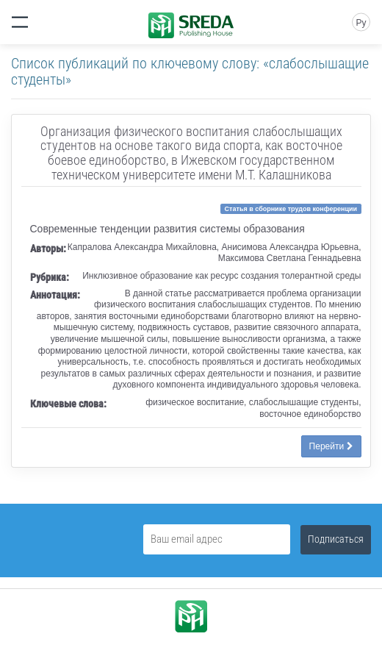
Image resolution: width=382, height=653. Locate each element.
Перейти (331, 446)
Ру (361, 23)
